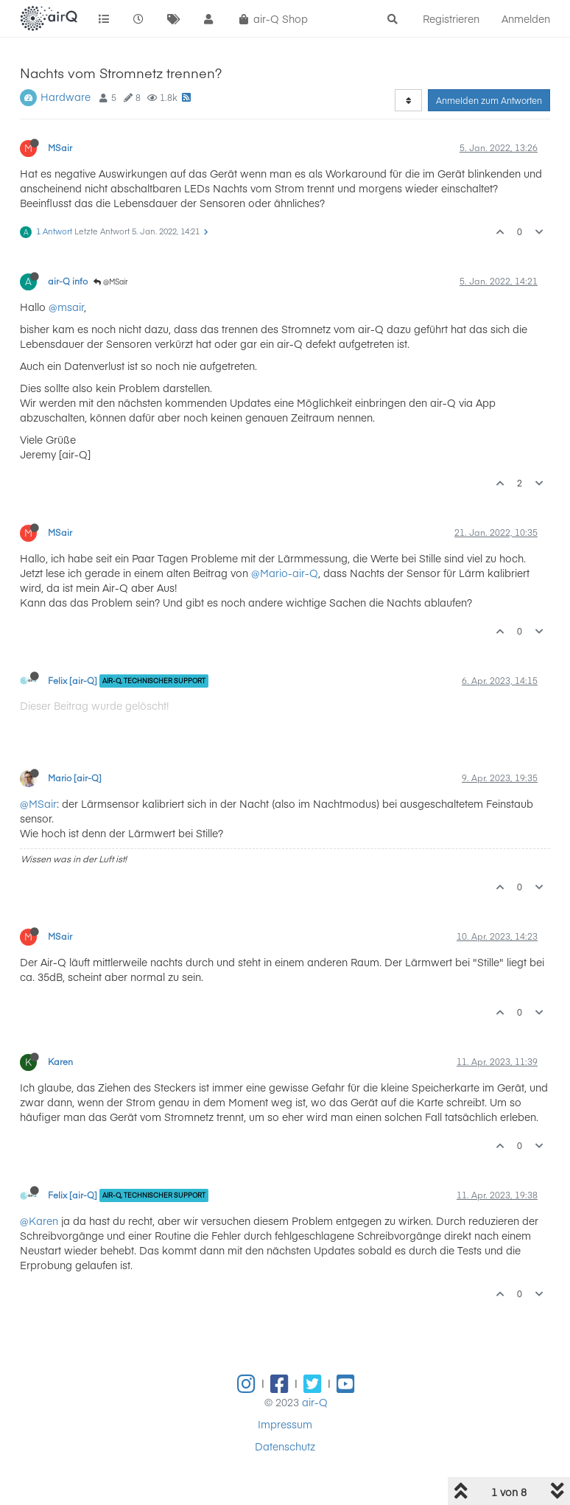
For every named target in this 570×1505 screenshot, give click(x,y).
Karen (60, 1061)
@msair (66, 306)
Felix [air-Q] (72, 680)
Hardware (66, 96)
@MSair (111, 281)
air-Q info (68, 281)
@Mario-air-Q (284, 572)
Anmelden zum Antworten (489, 100)
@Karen (39, 1220)
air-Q (315, 1401)
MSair (60, 147)
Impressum (285, 1424)
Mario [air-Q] (75, 777)
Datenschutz (285, 1446)
